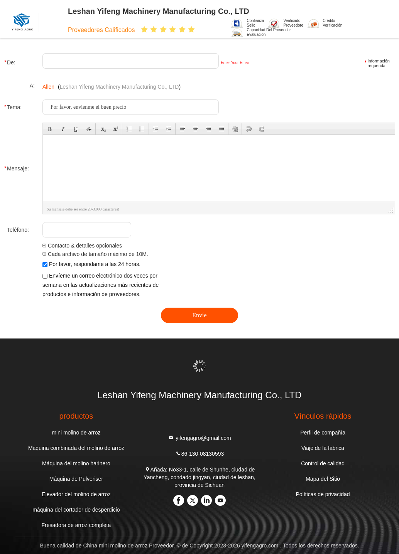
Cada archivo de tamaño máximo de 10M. (95, 254)
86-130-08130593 (199, 453)
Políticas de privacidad (323, 494)
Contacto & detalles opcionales (82, 245)
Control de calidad (323, 463)
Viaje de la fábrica (322, 448)
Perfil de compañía (322, 432)
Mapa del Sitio (323, 479)
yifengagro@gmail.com (199, 437)
